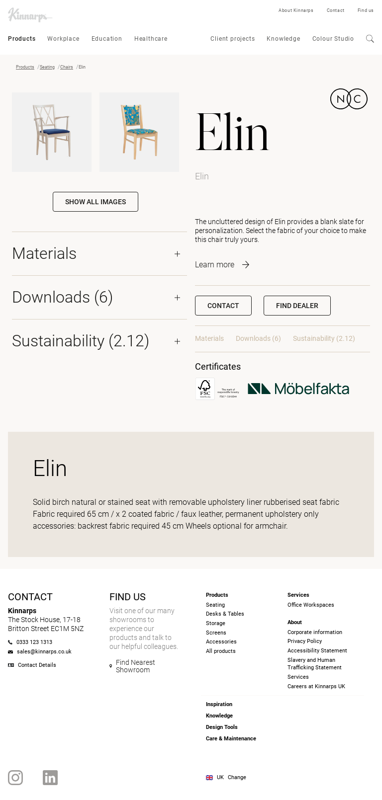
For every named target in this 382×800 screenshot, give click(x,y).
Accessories (221, 642)
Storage (215, 623)
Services (298, 677)
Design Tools (222, 727)
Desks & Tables (225, 614)
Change (237, 777)
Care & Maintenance (231, 738)
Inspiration (219, 704)
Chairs (66, 67)
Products (21, 38)
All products (221, 651)
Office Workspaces (310, 605)
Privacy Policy (304, 641)
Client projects (232, 38)
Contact (336, 10)
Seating (47, 67)
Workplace (63, 38)
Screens (216, 633)
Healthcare (151, 38)
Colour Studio (333, 38)
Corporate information (314, 632)
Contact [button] (223, 306)
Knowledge (283, 38)
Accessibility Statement (317, 650)
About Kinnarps (296, 10)
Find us (366, 10)
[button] (297, 306)
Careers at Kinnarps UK (316, 686)
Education (107, 38)
